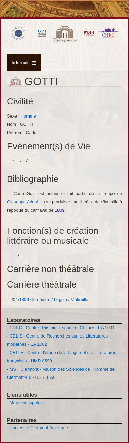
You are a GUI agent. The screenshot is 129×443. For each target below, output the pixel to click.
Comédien (40, 299)
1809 (24, 299)
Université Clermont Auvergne (39, 427)
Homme (28, 116)
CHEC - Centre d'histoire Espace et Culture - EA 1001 (62, 327)
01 (15, 299)
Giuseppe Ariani (22, 201)
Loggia (61, 299)
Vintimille (79, 299)
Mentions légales (26, 402)
